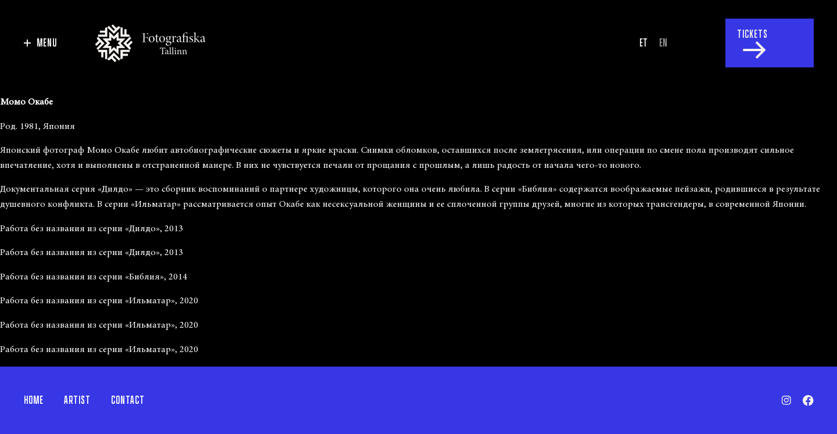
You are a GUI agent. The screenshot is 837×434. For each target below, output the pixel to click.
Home (34, 400)
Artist (77, 400)
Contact (128, 400)
